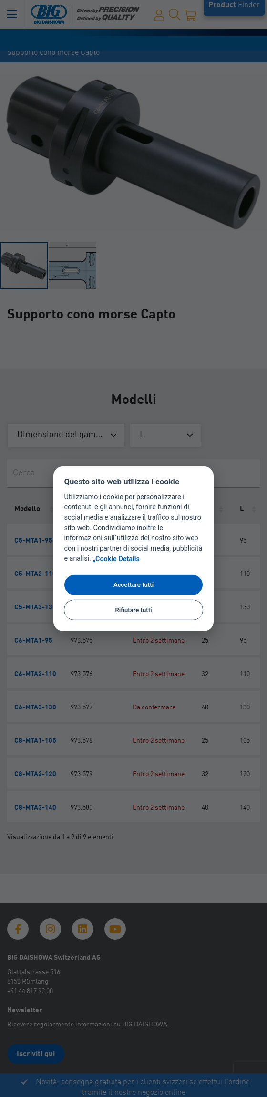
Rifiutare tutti (133, 609)
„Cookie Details (116, 559)
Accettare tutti (133, 584)
